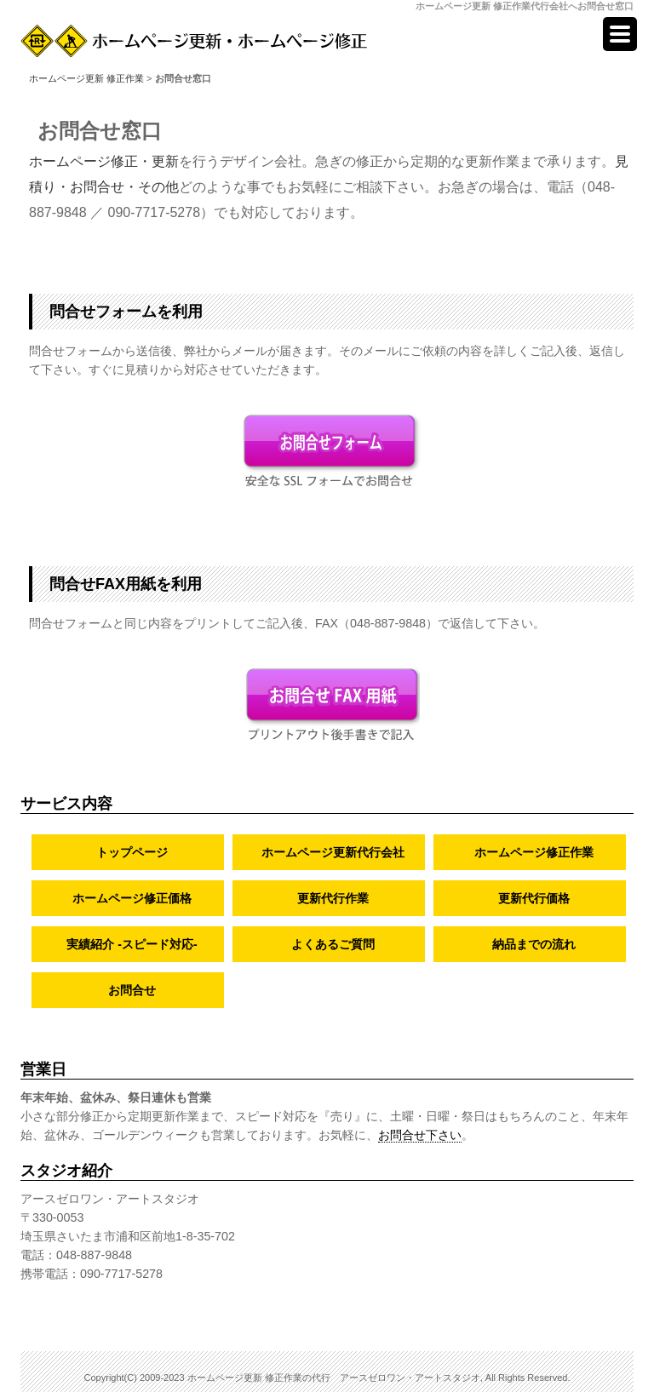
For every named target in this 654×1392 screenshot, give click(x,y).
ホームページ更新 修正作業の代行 (258, 1377)
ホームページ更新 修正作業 (86, 78)
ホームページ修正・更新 (104, 161)
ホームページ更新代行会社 (332, 852)
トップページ (132, 852)
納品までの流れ (534, 944)
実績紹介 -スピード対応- (131, 944)
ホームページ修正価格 (132, 898)
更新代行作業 (333, 898)
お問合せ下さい (420, 1135)
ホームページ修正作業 (534, 852)
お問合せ (132, 990)
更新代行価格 (534, 898)
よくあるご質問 (333, 944)
